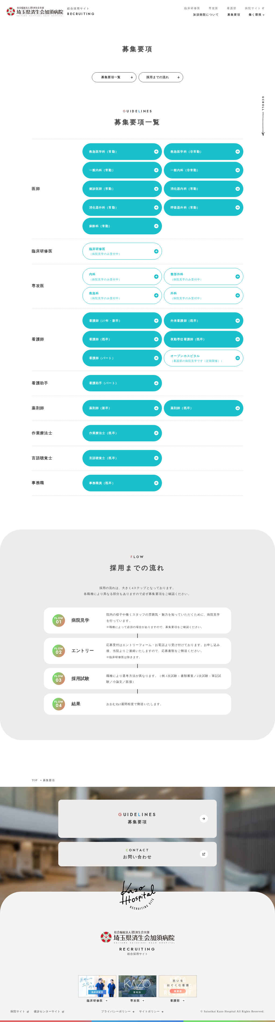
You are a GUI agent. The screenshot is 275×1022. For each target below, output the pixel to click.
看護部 (232, 8)
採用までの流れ (163, 77)
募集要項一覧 (117, 77)
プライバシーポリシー (118, 1011)
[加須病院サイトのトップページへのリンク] (50, 11)
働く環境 (256, 14)
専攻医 (213, 8)
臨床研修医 (192, 8)
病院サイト (255, 8)
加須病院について (206, 14)
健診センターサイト (49, 1011)
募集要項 (233, 14)
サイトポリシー (151, 1011)
